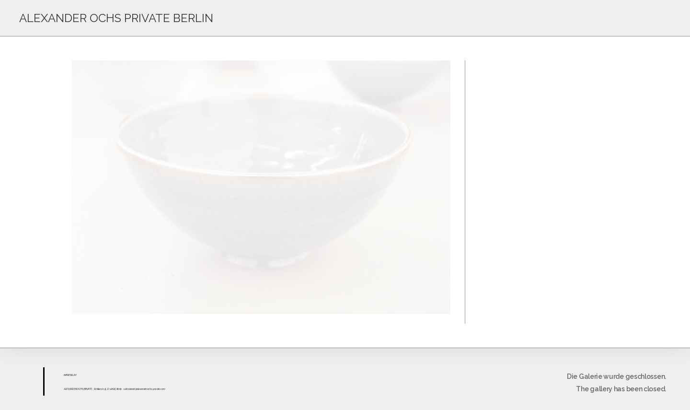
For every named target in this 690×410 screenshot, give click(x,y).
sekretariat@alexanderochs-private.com (144, 388)
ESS (70, 375)
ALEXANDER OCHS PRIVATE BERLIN (116, 18)
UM (74, 375)
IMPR (66, 375)
